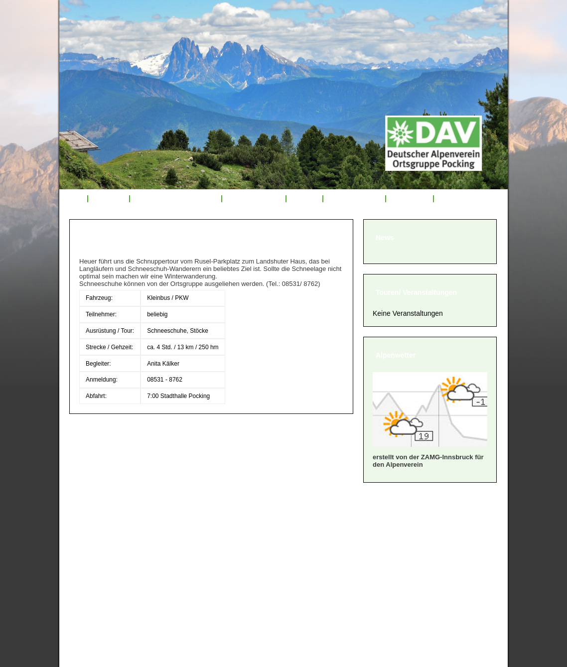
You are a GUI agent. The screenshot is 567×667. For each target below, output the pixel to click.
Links (448, 198)
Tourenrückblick (254, 198)
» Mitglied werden (107, 531)
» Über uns (95, 518)
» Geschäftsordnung (113, 543)
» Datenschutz (101, 580)
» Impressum (99, 568)
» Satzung (93, 555)
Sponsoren (409, 198)
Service (304, 198)
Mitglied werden (354, 198)
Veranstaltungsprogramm (176, 198)
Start (73, 198)
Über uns (109, 198)
